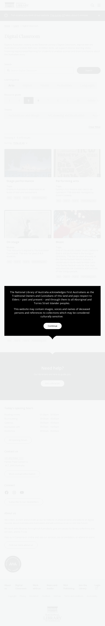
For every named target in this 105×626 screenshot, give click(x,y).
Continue (52, 325)
